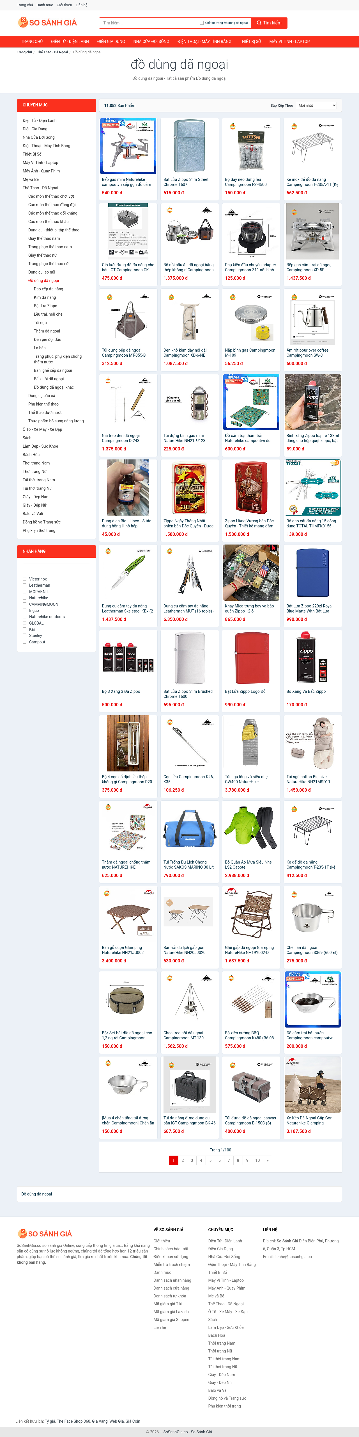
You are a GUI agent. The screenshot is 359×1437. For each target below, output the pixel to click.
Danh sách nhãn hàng (172, 1280)
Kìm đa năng (45, 297)
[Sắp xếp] (316, 105)
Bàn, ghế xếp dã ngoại (53, 370)
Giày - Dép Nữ (35, 505)
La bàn (40, 348)
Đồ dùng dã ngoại (43, 280)
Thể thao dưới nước (45, 412)
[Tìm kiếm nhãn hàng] (149, 23)
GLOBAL (33, 623)
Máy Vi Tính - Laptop (289, 41)
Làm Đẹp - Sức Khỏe (40, 446)
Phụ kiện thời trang (39, 530)
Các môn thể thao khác (48, 221)
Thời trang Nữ (35, 471)
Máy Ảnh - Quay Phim (41, 171)
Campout (34, 642)
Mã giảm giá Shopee (171, 1319)
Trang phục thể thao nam (50, 247)
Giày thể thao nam (44, 238)
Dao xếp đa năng (48, 289)
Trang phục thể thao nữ (48, 263)
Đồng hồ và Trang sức (42, 522)
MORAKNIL (36, 591)
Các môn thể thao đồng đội (52, 204)
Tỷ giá (50, 1421)
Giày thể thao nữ (42, 255)
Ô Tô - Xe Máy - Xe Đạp (42, 429)
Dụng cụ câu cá (41, 395)
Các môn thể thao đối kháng (52, 213)
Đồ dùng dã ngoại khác (54, 387)
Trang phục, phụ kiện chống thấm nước (58, 359)
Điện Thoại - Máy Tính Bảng (204, 41)
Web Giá (116, 1421)
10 (258, 1160)
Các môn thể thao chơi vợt (51, 196)
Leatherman (36, 585)
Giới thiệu (64, 5)
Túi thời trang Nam (39, 480)
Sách (27, 438)
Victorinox (35, 579)
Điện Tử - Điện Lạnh (70, 41)
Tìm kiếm (269, 23)
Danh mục (45, 5)
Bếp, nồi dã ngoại (49, 379)
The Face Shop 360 (73, 1421)
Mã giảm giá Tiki (168, 1304)
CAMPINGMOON (40, 604)
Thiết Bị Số (250, 41)
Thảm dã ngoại (47, 331)
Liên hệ (82, 5)
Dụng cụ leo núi (41, 272)
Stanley (32, 635)
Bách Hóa (31, 454)
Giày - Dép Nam (36, 497)
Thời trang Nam (36, 463)
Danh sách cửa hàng (171, 1288)
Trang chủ (25, 5)
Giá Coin (133, 1421)
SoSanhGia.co (176, 1432)
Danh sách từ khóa (170, 1296)
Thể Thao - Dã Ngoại (52, 52)
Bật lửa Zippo (45, 306)
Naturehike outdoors (44, 616)
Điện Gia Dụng (111, 41)
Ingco (31, 610)
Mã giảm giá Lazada (171, 1312)
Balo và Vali (33, 513)
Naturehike (35, 598)
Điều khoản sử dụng (171, 1256)
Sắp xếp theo (282, 105)
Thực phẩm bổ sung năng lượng (56, 421)
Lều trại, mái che (48, 314)
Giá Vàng (100, 1421)
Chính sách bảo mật (171, 1249)
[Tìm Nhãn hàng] (56, 568)
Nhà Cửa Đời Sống (151, 41)
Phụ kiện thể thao (43, 404)
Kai (29, 629)
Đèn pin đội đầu (47, 339)
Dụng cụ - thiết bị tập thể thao (53, 230)
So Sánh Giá (201, 1432)
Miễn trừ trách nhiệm (172, 1264)
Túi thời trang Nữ (37, 488)
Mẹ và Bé (31, 179)
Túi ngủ (40, 322)
